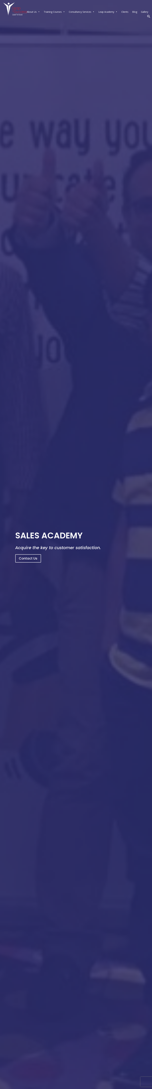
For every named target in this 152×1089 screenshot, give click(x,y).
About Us (33, 12)
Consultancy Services (82, 12)
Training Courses (54, 12)
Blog (134, 11)
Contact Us (28, 558)
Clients (124, 11)
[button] (148, 17)
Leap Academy (108, 12)
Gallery (144, 11)
